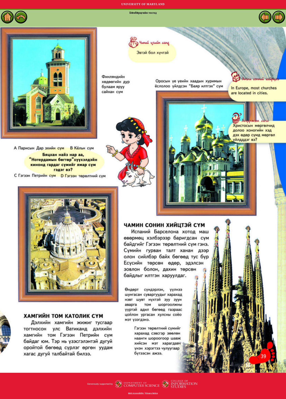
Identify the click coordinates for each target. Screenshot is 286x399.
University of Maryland (143, 4)
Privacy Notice (151, 393)
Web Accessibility (136, 393)
